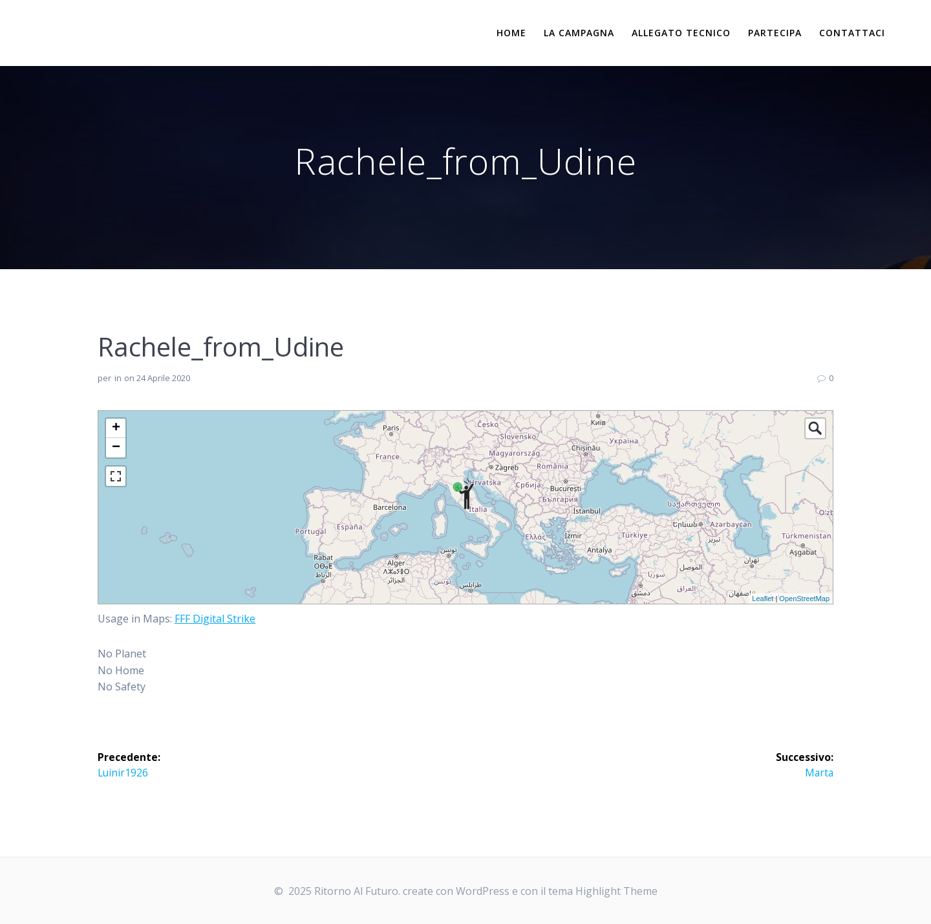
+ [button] (116, 428)
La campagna (579, 33)
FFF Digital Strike (215, 618)
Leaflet (762, 598)
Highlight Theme (616, 891)
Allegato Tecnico (681, 33)
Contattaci (852, 33)
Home (511, 33)
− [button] (116, 447)
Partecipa (775, 33)
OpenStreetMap (804, 598)
